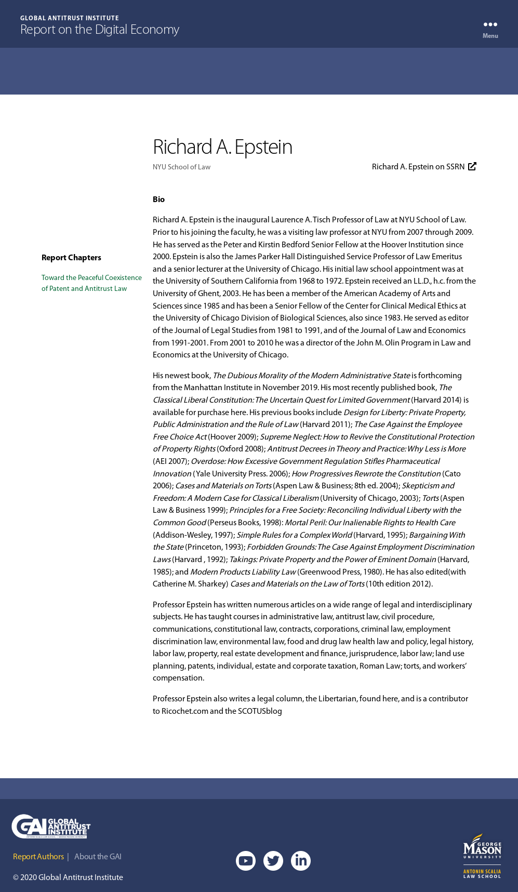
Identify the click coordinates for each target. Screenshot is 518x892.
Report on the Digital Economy (99, 30)
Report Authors (38, 857)
